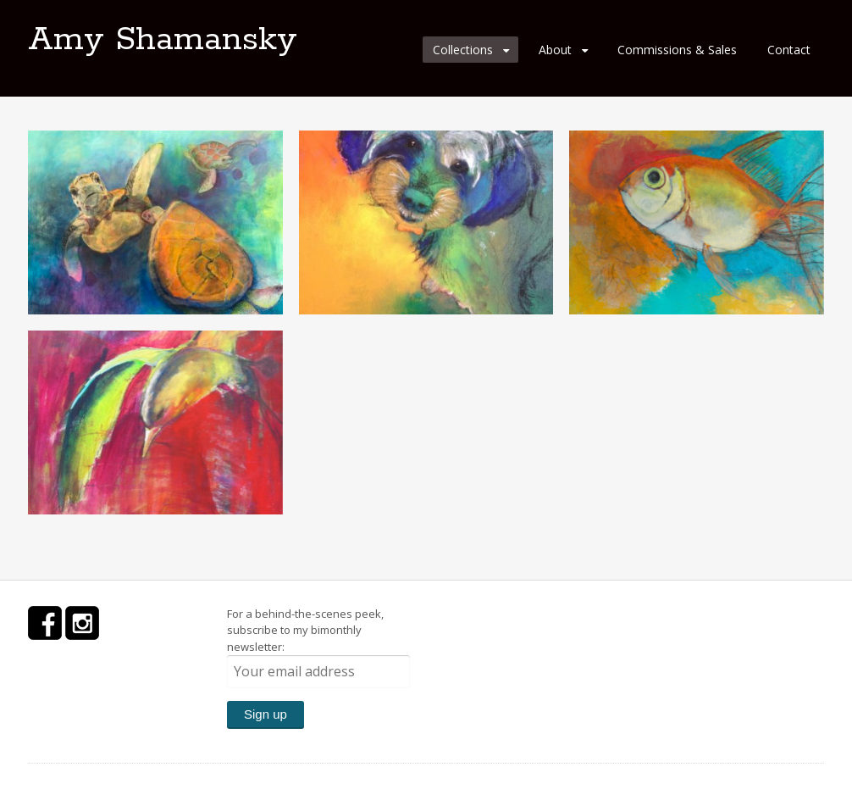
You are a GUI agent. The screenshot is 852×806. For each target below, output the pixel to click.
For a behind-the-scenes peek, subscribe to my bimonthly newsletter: (318, 647)
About (555, 50)
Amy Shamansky (162, 40)
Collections (463, 50)
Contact (789, 50)
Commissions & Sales (677, 50)
